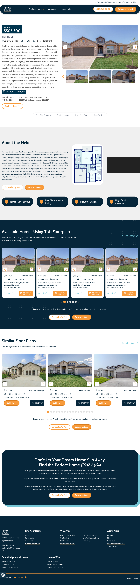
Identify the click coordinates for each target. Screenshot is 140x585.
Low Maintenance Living (91, 538)
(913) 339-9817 (58, 567)
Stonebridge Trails (43, 285)
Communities (29, 538)
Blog (108, 538)
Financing (86, 541)
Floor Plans (29, 541)
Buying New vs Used (90, 535)
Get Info (8, 293)
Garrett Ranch (8, 285)
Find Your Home (35, 9)
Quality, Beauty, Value (67, 535)
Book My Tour (99, 115)
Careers (110, 535)
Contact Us (111, 541)
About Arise (66, 9)
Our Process (64, 541)
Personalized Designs (67, 544)
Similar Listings (63, 115)
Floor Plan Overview (43, 115)
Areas (27, 535)
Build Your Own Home (32, 544)
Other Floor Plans (81, 115)
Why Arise (52, 9)
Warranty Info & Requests (116, 544)
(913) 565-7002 (12, 567)
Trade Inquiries (112, 546)
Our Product (64, 538)
